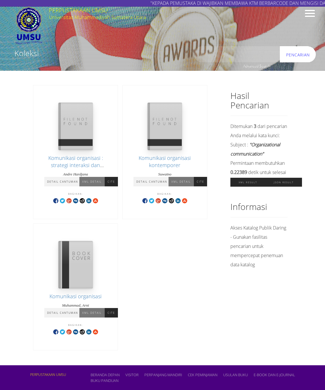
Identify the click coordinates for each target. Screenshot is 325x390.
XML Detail (92, 181)
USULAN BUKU (235, 374)
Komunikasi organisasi (75, 296)
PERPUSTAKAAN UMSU (48, 374)
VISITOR (132, 374)
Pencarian (298, 55)
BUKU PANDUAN (104, 380)
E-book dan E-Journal (274, 374)
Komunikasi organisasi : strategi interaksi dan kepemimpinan (75, 165)
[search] (237, 54)
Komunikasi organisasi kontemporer (165, 161)
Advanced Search (256, 66)
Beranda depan (105, 374)
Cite (111, 181)
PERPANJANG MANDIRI (163, 374)
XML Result (248, 182)
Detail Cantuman (62, 181)
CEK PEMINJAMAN (202, 374)
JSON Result (284, 182)
